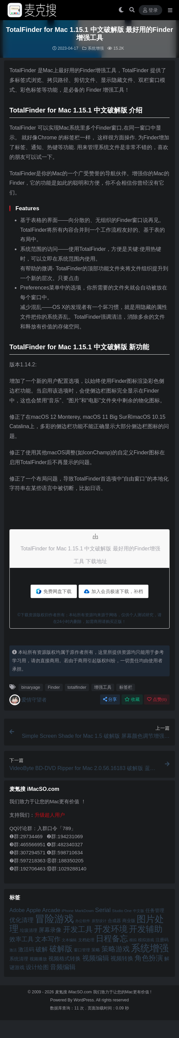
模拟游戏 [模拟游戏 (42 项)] (146, 940)
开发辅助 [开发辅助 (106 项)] (146, 929)
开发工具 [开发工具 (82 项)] (78, 930)
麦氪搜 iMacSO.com (74, 992)
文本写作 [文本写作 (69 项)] (47, 939)
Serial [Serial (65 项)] (102, 910)
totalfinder (77, 687)
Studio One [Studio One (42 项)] (122, 910)
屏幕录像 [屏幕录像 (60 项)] (50, 930)
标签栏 (125, 687)
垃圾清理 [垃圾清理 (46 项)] (28, 930)
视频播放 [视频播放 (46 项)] (38, 958)
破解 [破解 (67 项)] (42, 949)
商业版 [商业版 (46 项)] (128, 920)
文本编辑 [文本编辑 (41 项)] (69, 940)
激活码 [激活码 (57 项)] (26, 949)
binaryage (30, 687)
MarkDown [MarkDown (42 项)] (84, 910)
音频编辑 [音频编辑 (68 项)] (63, 967)
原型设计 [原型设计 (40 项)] (99, 921)
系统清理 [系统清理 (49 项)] (18, 958)
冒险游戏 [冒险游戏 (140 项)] (54, 918)
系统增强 (96, 48)
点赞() (157, 699)
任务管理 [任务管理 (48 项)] (154, 910)
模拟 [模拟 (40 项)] (133, 940)
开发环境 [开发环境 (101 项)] (111, 929)
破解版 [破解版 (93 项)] (61, 948)
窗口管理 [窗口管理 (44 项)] (82, 950)
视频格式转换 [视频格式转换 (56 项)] (64, 958)
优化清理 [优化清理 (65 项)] (21, 920)
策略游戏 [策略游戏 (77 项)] (115, 949)
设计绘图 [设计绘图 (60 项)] (37, 967)
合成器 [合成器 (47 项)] (114, 920)
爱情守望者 (28, 699)
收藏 (132, 699)
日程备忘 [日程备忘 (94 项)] (112, 938)
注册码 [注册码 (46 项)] (162, 939)
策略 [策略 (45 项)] (95, 950)
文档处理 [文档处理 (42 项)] (86, 940)
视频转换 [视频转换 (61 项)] (121, 958)
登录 (150, 10)
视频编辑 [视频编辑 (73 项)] (95, 958)
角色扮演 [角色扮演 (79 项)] (149, 958)
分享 (110, 699)
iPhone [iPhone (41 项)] (68, 911)
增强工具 (102, 687)
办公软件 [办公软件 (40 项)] (82, 921)
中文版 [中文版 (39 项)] (138, 911)
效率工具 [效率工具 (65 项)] (21, 939)
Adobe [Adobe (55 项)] (17, 910)
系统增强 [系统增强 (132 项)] (150, 948)
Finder (54, 687)
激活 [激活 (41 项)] (13, 950)
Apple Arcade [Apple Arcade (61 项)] (43, 910)
